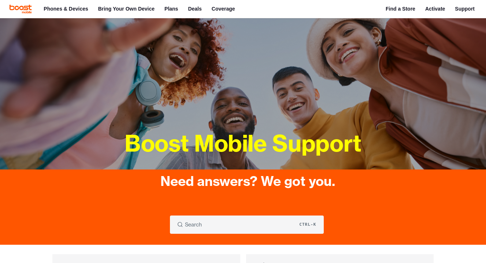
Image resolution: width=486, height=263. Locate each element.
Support (465, 9)
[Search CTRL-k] (247, 225)
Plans (171, 9)
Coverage (223, 9)
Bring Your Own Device (126, 9)
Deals (194, 9)
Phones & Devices (66, 9)
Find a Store (400, 9)
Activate (435, 9)
